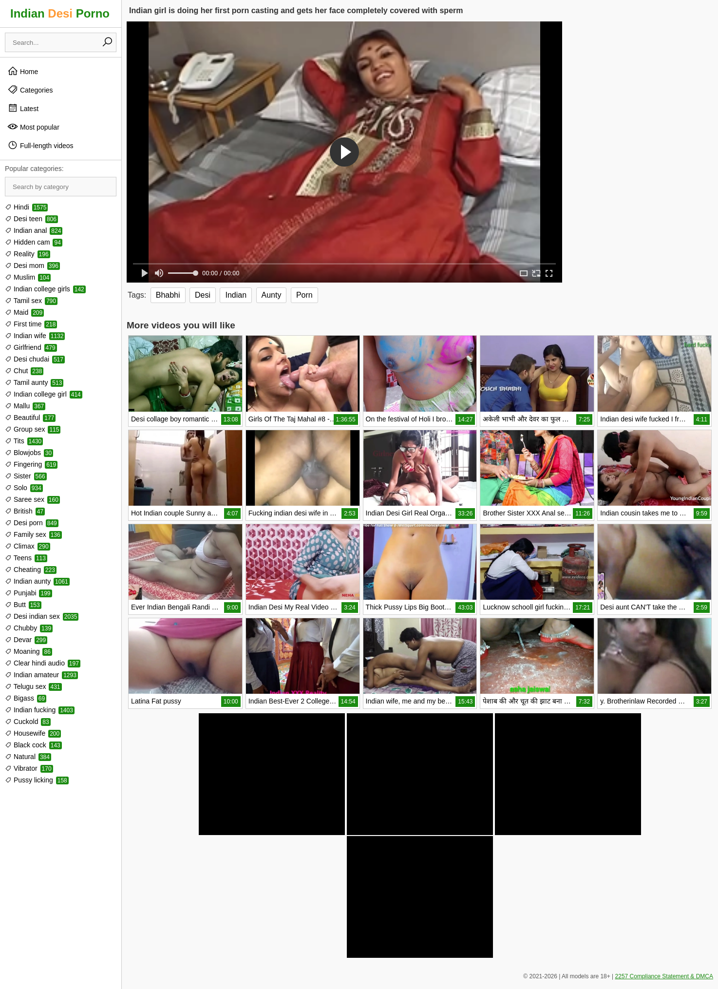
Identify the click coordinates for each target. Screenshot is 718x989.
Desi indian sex (41, 616)
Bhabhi (168, 295)
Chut (24, 371)
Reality (27, 254)
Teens (26, 558)
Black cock (33, 745)
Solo (24, 488)
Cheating (31, 569)
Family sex (33, 534)
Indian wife (35, 336)
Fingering (31, 464)
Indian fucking (40, 710)
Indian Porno (60, 13)
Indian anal (33, 230)
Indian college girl (43, 394)
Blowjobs (29, 452)
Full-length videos (40, 145)
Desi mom (32, 265)
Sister (26, 476)
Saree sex (32, 499)
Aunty (272, 295)
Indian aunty (37, 581)
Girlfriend (31, 347)
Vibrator (29, 768)
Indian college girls (45, 289)
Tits (24, 441)
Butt (23, 605)
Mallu (25, 406)
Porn (304, 295)
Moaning (28, 651)
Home (22, 71)
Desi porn (31, 523)
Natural (28, 757)
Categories (30, 89)
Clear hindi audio (42, 663)
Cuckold (28, 721)
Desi (202, 295)
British (25, 511)
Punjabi (28, 593)
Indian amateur (41, 675)
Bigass (25, 698)
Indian (235, 295)
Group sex (32, 429)
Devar (26, 640)
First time (31, 324)
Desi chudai (35, 359)
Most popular (33, 126)
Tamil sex (31, 300)
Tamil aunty (34, 382)
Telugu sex (33, 686)
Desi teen (31, 219)
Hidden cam (33, 242)
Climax (27, 546)
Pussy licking (37, 780)
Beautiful (30, 417)
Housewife (33, 733)
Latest (22, 108)
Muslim (28, 277)
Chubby (29, 628)
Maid (24, 312)
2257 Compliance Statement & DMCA (664, 976)
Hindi (26, 207)
